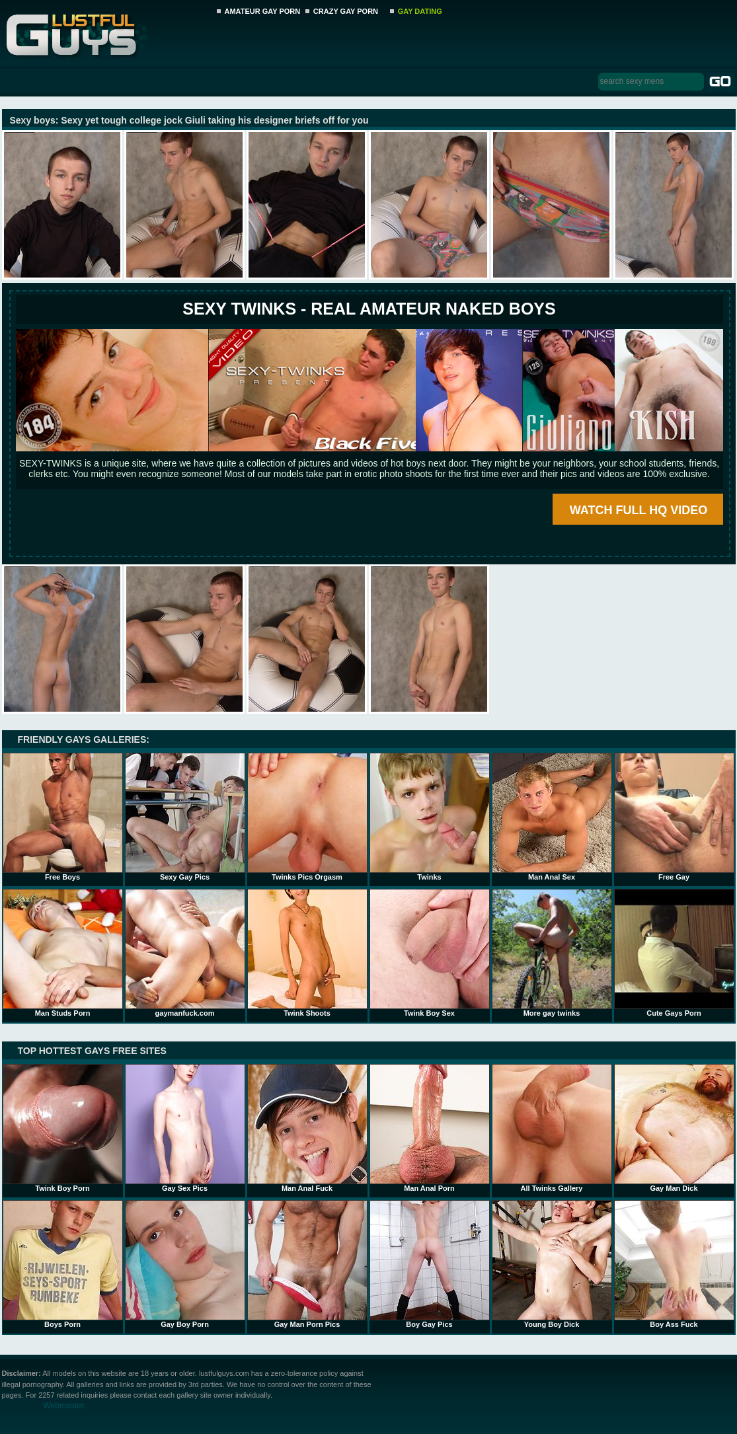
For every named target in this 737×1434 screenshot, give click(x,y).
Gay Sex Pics (185, 1128)
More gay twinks (552, 953)
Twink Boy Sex (429, 953)
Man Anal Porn (429, 1128)
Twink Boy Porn (63, 1128)
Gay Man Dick (674, 1128)
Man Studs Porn (63, 953)
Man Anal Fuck (307, 1128)
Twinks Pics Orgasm (307, 817)
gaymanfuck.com (185, 953)
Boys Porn (63, 1264)
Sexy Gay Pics (185, 817)
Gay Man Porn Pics (307, 1264)
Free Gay (674, 817)
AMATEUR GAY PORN (263, 11)
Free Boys (63, 817)
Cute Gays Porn (674, 953)
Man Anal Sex (552, 817)
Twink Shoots (307, 953)
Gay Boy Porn (185, 1264)
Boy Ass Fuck (674, 1264)
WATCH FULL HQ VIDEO (638, 510)
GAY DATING (420, 11)
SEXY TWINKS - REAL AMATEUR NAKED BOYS (368, 308)
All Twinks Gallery (552, 1128)
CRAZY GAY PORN (345, 11)
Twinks (429, 817)
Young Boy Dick (552, 1264)
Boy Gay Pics (429, 1264)
